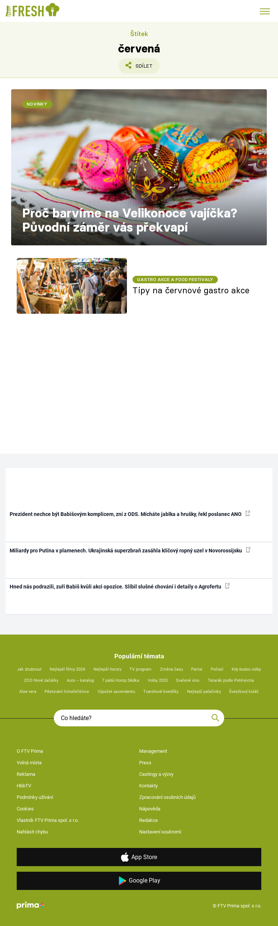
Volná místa (29, 762)
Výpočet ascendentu (116, 691)
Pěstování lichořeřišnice (67, 691)
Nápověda (149, 809)
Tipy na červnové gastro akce (191, 290)
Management (153, 751)
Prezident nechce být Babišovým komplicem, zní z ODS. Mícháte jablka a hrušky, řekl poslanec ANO (130, 513)
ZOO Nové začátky (41, 680)
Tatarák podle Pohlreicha (231, 680)
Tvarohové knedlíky (161, 691)
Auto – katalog (80, 680)
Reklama (26, 774)
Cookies (25, 809)
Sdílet (139, 68)
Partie (196, 669)
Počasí (217, 669)
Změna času (171, 669)
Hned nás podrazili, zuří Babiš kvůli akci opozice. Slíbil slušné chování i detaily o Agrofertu (120, 586)
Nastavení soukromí (160, 832)
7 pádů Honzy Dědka (120, 680)
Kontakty (148, 785)
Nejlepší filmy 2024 (67, 669)
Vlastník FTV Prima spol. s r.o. (48, 820)
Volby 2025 (158, 680)
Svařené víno (187, 680)
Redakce (148, 820)
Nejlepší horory (107, 669)
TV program (140, 669)
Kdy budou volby (246, 669)
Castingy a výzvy (156, 774)
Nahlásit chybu (32, 832)
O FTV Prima (30, 751)
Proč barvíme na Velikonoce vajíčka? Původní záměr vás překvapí (129, 220)
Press (145, 762)
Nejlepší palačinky (204, 691)
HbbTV (24, 785)
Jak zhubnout (29, 669)
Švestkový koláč (244, 691)
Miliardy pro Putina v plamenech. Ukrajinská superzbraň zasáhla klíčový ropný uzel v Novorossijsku (130, 550)
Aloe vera (27, 691)
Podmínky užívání (35, 797)
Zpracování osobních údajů (167, 797)
